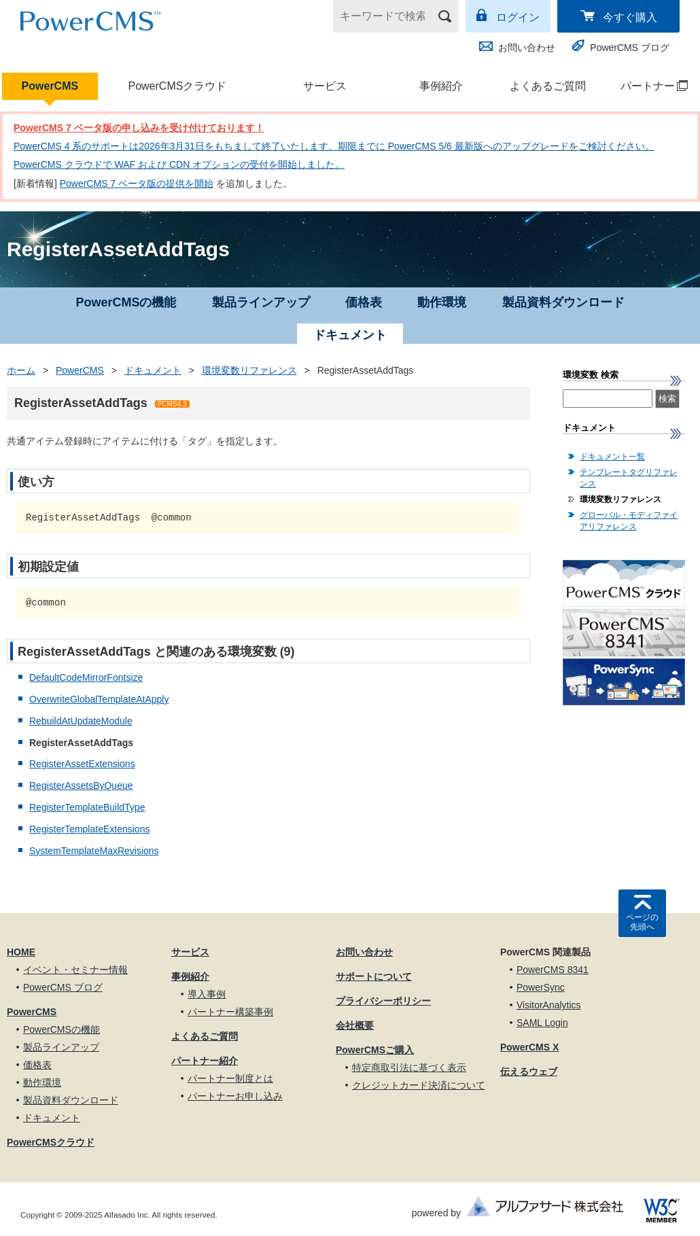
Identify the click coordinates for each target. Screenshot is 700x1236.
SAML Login (542, 1022)
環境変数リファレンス (249, 370)
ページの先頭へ (642, 922)
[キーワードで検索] (387, 16)
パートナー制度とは (230, 1078)
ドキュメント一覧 (612, 456)
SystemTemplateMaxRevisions (94, 850)
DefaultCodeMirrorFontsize (86, 677)
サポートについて (374, 976)
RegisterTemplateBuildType (87, 807)
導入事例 (207, 994)
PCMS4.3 (172, 404)
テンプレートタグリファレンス (629, 478)
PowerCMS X (529, 1047)
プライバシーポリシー (383, 1000)
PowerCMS (50, 86)
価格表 (363, 302)
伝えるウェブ (528, 1071)
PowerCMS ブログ (629, 47)
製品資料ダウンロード (563, 302)
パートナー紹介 (204, 1060)
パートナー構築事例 (230, 1011)
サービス (325, 86)
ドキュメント (152, 370)
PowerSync (541, 987)
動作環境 (441, 302)
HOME (21, 952)
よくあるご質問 (548, 86)
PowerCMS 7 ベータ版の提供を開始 (136, 183)
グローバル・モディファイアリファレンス (629, 520)
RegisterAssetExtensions (82, 763)
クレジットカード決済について (418, 1085)
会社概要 (355, 1025)
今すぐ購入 (630, 17)
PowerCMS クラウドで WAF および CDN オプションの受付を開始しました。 (179, 164)
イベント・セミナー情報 (75, 969)
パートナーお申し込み (235, 1096)
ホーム (21, 370)
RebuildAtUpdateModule (81, 721)
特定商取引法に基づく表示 (409, 1067)
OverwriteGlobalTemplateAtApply (99, 699)
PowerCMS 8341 (553, 969)
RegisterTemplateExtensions (89, 829)
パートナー (647, 86)
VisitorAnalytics (549, 1005)
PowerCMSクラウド (177, 86)
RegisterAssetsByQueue (81, 785)
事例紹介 (441, 86)
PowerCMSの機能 (125, 302)
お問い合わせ (526, 47)
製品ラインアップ (261, 302)
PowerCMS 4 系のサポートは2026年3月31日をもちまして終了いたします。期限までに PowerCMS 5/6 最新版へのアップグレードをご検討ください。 (334, 146)
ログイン (518, 17)
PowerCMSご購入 (375, 1049)
